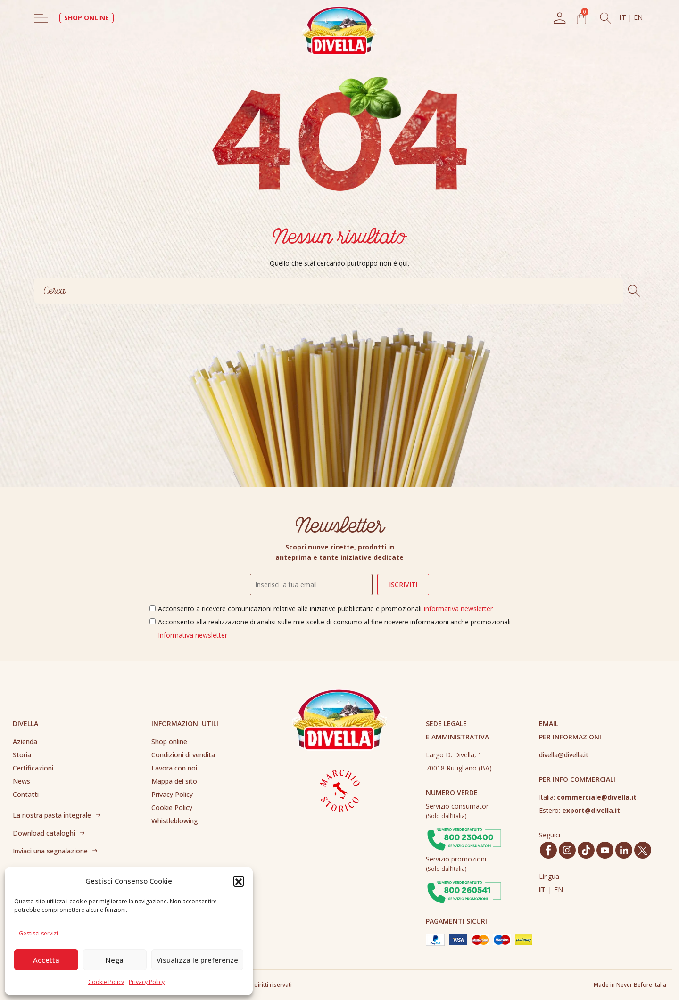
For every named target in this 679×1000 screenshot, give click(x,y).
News (21, 781)
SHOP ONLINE (86, 17)
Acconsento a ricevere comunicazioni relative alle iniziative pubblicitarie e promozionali (325, 608)
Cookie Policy (106, 982)
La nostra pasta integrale (52, 815)
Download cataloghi (44, 832)
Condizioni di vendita (183, 754)
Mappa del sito (174, 781)
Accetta (46, 960)
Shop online (169, 741)
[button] (238, 880)
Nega (115, 960)
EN (638, 17)
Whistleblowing (174, 820)
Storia (22, 754)
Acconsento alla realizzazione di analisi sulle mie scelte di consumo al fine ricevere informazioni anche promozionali (334, 628)
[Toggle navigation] (41, 18)
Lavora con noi (174, 767)
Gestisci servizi (38, 933)
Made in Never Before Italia (630, 985)
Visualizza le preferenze (197, 960)
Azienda (25, 741)
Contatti (26, 794)
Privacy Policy (147, 982)
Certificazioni (33, 767)
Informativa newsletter (458, 608)
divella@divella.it (563, 754)
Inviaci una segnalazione (50, 850)
